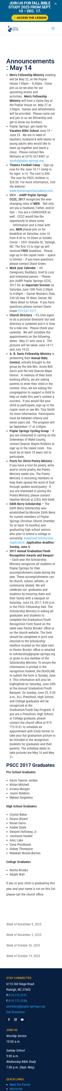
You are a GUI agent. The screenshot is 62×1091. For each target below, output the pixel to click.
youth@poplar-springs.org (26, 161)
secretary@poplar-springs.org (25, 1006)
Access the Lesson (31, 17)
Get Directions (15, 1012)
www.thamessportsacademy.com (31, 191)
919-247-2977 (27, 311)
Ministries (16, 1089)
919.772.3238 (18, 1001)
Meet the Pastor (20, 1085)
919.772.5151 (18, 995)
